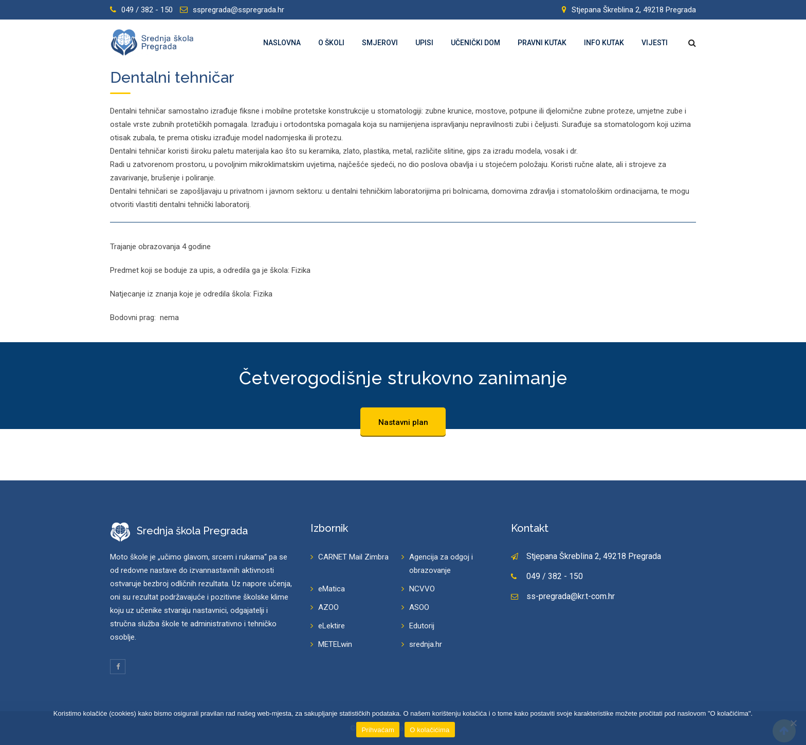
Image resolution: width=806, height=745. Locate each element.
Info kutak (604, 43)
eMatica (331, 588)
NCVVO (422, 588)
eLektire (331, 625)
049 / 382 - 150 (147, 9)
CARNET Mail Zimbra (353, 557)
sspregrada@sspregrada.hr (238, 9)
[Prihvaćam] (793, 723)
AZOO (328, 607)
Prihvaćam (377, 730)
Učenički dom (475, 43)
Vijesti (655, 43)
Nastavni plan (403, 422)
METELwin (335, 644)
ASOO (419, 607)
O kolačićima (429, 730)
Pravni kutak (542, 43)
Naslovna (282, 43)
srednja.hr (425, 644)
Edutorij (421, 625)
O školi (331, 43)
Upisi (424, 43)
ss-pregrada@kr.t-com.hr (570, 596)
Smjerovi (380, 43)
